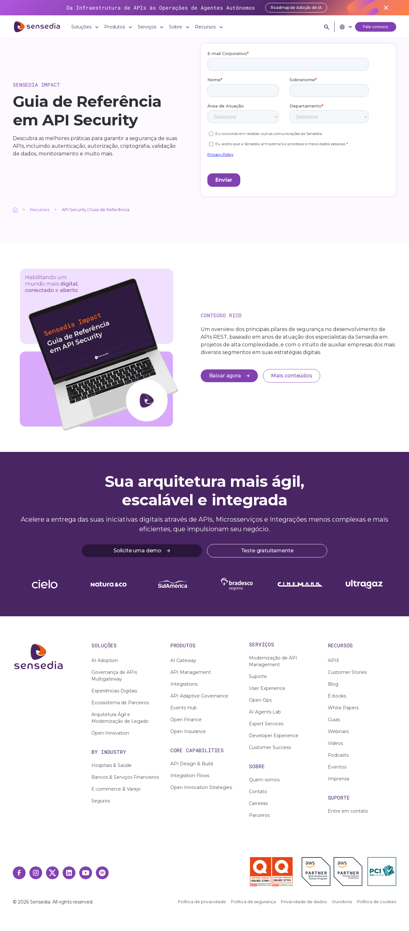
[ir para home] (37, 27)
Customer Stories (347, 672)
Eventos (337, 767)
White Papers (343, 708)
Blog (333, 684)
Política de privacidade (202, 901)
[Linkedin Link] (69, 872)
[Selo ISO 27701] (282, 871)
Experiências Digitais (114, 691)
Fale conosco (375, 26)
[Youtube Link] (85, 872)
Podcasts (338, 755)
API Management (190, 672)
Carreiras (258, 803)
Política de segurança (253, 901)
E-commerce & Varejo (116, 789)
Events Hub (183, 708)
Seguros (100, 801)
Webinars (338, 731)
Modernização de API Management (273, 661)
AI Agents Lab (265, 712)
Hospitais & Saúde (111, 765)
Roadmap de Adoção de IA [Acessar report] (296, 7)
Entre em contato (348, 811)
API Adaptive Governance (199, 696)
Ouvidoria (342, 901)
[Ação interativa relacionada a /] (15, 210)
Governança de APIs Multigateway (114, 675)
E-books (337, 696)
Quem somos (264, 780)
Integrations (183, 684)
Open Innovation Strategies (201, 787)
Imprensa (338, 779)
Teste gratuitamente (267, 551)
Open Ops (260, 700)
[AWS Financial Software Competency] (348, 871)
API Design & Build (191, 764)
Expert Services (266, 724)
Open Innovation (110, 733)
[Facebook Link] (19, 872)
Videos (335, 743)
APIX (333, 660)
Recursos (39, 209)
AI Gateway (183, 660)
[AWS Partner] (318, 871)
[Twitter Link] (52, 872)
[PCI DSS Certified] (381, 871)
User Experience (267, 688)
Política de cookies (376, 901)
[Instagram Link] (35, 872)
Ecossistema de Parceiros (120, 703)
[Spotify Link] (102, 872)
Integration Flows (189, 775)
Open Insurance (188, 731)
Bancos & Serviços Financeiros (125, 777)
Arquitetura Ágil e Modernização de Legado (120, 718)
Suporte (258, 676)
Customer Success (270, 747)
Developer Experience (273, 735)
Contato (258, 791)
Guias (334, 719)
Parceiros (259, 815)
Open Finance (186, 719)
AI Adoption (104, 660)
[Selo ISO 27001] (260, 872)
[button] (85, 27)
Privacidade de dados (304, 901)
